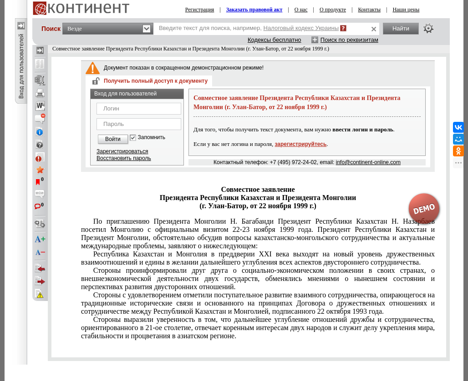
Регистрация (199, 9)
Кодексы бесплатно (274, 39)
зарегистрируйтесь (301, 144)
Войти (113, 139)
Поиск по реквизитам (349, 39)
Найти (400, 28)
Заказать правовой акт (254, 9)
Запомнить (151, 137)
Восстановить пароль (124, 158)
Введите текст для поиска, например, (249, 28)
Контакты (369, 9)
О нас (301, 9)
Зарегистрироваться (122, 151)
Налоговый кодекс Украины (301, 28)
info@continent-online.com (368, 162)
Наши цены (405, 9)
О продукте (333, 9)
